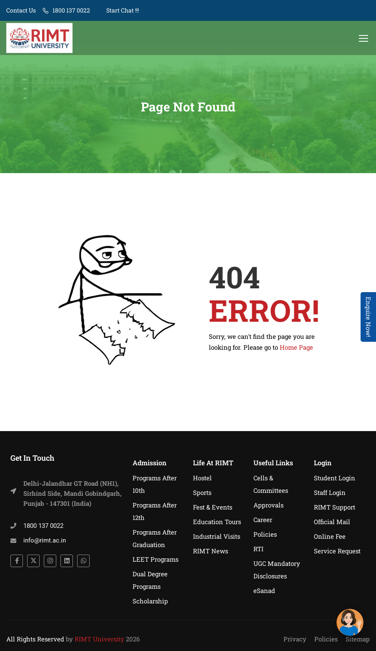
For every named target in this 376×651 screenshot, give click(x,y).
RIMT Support (334, 507)
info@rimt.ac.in (44, 540)
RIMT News (210, 551)
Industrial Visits (216, 536)
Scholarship (150, 601)
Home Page (296, 348)
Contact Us (21, 10)
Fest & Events (212, 507)
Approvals (268, 505)
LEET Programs (155, 559)
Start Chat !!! (122, 10)
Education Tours (217, 521)
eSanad (264, 590)
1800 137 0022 (71, 10)
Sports (202, 492)
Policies (265, 534)
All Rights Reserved (35, 639)
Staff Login (330, 492)
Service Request (337, 551)
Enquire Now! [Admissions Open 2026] (368, 317)
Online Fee (330, 536)
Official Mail (332, 521)
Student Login (334, 478)
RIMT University (99, 639)
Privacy (294, 639)
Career (262, 519)
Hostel (202, 478)
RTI (258, 549)
